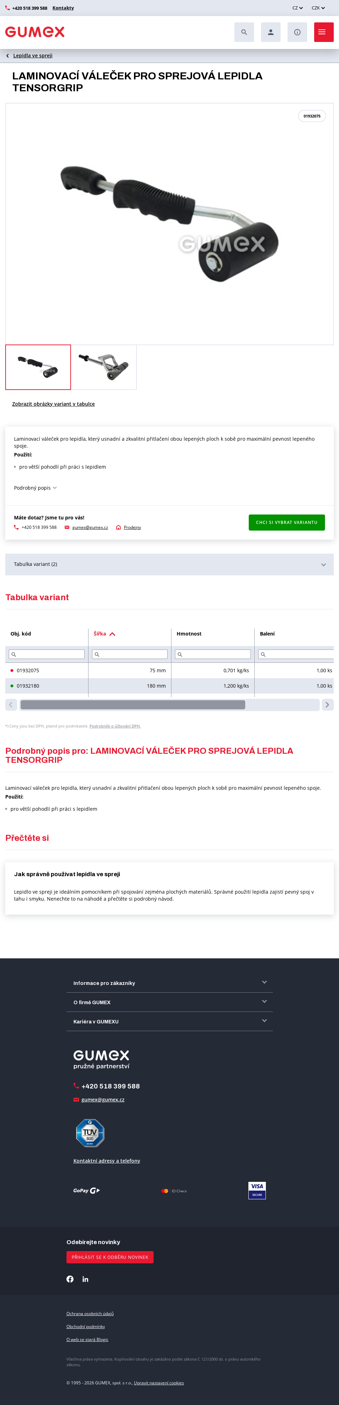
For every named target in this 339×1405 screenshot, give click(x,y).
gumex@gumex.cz (90, 527)
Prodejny (132, 527)
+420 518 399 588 (29, 8)
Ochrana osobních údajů (90, 1314)
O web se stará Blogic (87, 1339)
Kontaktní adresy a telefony (106, 1160)
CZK (316, 8)
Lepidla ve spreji (32, 55)
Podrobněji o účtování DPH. (115, 726)
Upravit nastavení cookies (159, 1383)
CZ (295, 8)
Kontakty (62, 8)
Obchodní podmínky (85, 1326)
